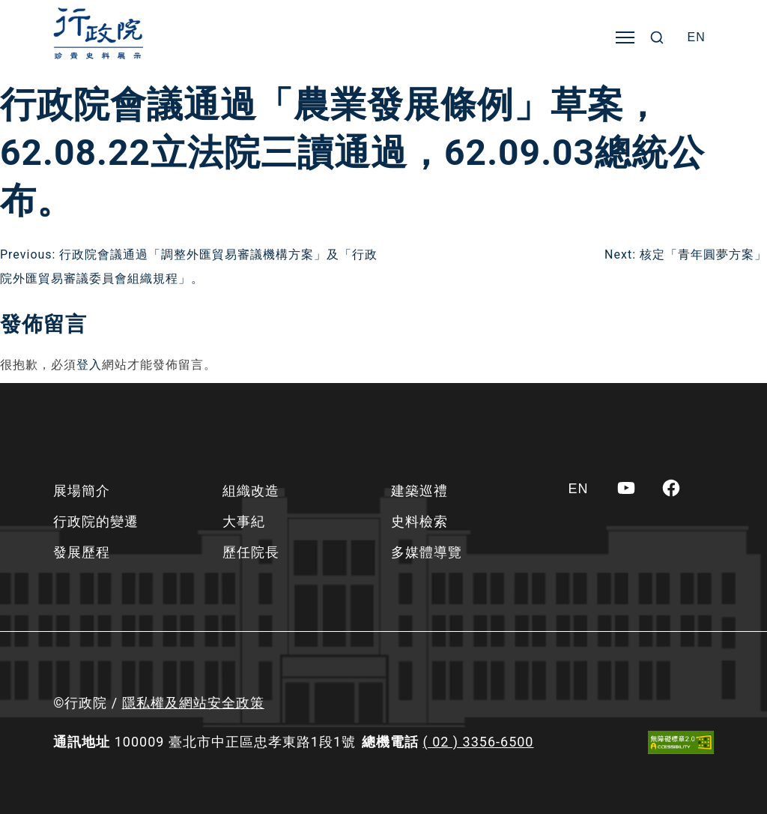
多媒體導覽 (426, 552)
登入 (89, 365)
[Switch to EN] (696, 37)
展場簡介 (81, 490)
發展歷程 (81, 552)
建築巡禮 (419, 490)
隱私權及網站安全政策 (193, 703)
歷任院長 (250, 552)
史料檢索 (419, 521)
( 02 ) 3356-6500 (478, 742)
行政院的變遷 (96, 521)
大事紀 (243, 521)
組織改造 (250, 490)
